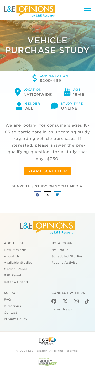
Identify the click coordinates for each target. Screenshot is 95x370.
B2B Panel (12, 275)
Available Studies (18, 262)
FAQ (7, 299)
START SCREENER (47, 171)
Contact (10, 312)
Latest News (61, 309)
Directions (12, 306)
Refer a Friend (16, 282)
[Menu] (87, 11)
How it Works (15, 250)
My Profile (59, 250)
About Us (12, 256)
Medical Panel (15, 269)
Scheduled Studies (67, 256)
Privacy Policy (15, 319)
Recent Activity (64, 262)
